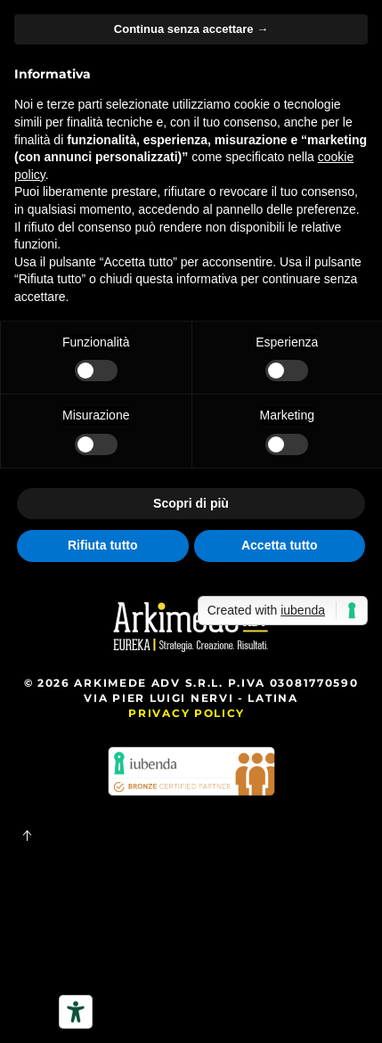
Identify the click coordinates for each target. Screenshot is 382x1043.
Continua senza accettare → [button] (191, 29)
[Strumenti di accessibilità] (76, 1012)
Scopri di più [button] (191, 503)
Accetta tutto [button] (279, 545)
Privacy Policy (186, 713)
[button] (26, 835)
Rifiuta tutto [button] (103, 545)
